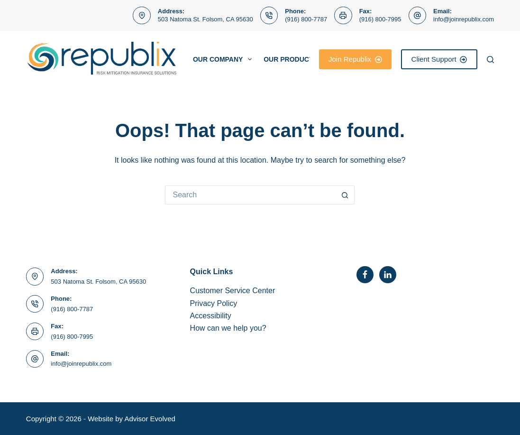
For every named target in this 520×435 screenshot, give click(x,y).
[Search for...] (250, 194)
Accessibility (210, 316)
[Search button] (345, 194)
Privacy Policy (213, 303)
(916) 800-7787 (306, 19)
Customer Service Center (232, 291)
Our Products (297, 59)
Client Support (439, 59)
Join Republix (355, 59)
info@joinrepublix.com (463, 19)
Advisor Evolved (149, 419)
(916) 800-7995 (380, 19)
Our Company (224, 59)
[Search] (490, 59)
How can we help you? (228, 328)
